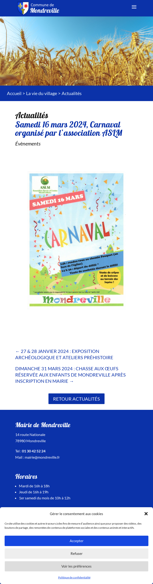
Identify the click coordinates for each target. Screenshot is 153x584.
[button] (146, 513)
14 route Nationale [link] (30, 434)
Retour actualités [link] (76, 399)
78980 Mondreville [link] (30, 441)
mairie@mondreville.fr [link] (42, 457)
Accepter (77, 541)
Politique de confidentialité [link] (74, 577)
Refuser (77, 553)
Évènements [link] (28, 143)
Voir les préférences (76, 566)
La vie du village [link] (41, 93)
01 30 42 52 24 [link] (33, 451)
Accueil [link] (14, 93)
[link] (39, 8)
